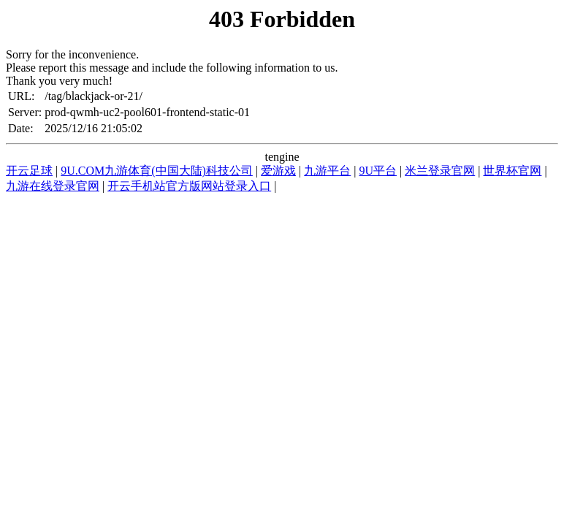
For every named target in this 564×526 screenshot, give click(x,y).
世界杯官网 (512, 170)
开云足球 (29, 170)
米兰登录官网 (440, 170)
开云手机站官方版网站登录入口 (189, 186)
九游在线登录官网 (52, 186)
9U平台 (378, 170)
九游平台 (327, 170)
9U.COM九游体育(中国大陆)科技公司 (157, 170)
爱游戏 (278, 170)
